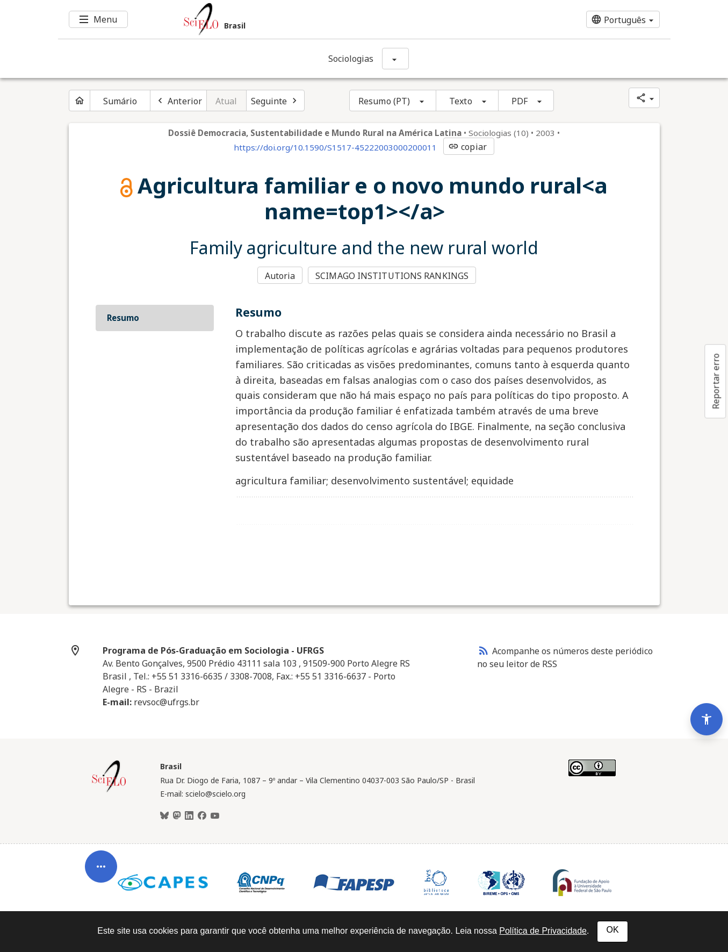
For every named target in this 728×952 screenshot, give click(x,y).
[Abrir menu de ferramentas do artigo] (101, 871)
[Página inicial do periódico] (79, 100)
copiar (467, 147)
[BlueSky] (164, 816)
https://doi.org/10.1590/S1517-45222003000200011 (335, 147)
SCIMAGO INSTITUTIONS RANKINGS (391, 276)
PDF (519, 101)
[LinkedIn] (189, 816)
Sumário (120, 101)
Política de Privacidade (543, 930)
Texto (460, 101)
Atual (226, 101)
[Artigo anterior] (178, 100)
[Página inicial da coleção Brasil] (109, 791)
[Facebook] (202, 816)
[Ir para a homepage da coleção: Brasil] (313, 19)
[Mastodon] (177, 816)
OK (612, 929)
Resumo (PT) (384, 101)
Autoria (280, 276)
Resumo (123, 317)
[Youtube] (215, 816)
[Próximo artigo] (275, 100)
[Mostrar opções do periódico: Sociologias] (395, 58)
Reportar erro (716, 381)
